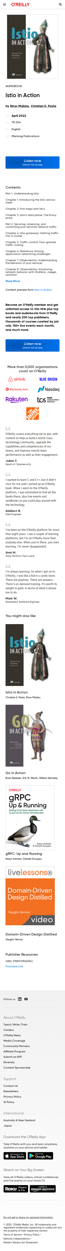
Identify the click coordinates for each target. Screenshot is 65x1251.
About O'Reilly (14, 1017)
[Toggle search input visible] (60, 4)
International (13, 1113)
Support (9, 1079)
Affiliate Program (14, 1051)
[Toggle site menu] (4, 4)
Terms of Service (12, 1234)
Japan (7, 1125)
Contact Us (10, 1086)
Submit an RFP (12, 1057)
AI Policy (8, 1102)
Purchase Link (14, 966)
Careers (8, 1030)
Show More (13, 281)
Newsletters (10, 1091)
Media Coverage (14, 1040)
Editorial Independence (16, 1238)
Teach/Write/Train (15, 1024)
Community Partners (16, 1046)
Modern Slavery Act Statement (20, 1242)
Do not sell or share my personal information (28, 1217)
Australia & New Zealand (19, 1120)
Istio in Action (43, 289)
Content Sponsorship (17, 1067)
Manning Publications (26, 136)
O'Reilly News (11, 1035)
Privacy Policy (12, 1096)
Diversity (9, 1062)
